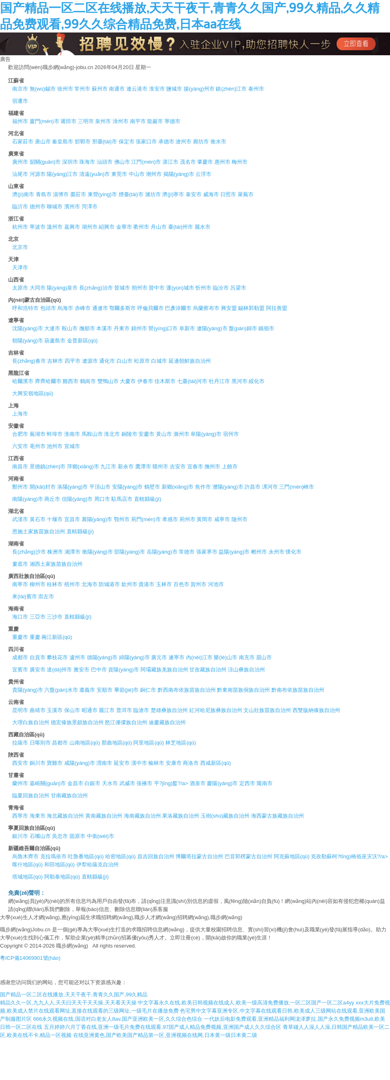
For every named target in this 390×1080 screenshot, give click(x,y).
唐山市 (43, 142)
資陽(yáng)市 (123, 670)
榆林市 (156, 763)
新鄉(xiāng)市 (178, 487)
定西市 (247, 783)
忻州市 (203, 288)
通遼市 (100, 308)
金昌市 (75, 783)
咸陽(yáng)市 (79, 763)
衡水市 (218, 142)
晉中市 (157, 288)
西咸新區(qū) (215, 763)
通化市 (107, 361)
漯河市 (270, 487)
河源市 (38, 174)
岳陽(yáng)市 (162, 552)
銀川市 (20, 836)
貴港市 (146, 584)
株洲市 (55, 552)
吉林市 (55, 361)
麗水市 (202, 227)
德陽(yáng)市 (102, 657)
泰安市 (194, 194)
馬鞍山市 (92, 434)
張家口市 (146, 142)
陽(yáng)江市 (62, 174)
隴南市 (265, 783)
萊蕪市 (246, 194)
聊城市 (55, 206)
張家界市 (206, 552)
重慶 (35, 637)
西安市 (20, 763)
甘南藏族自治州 (69, 795)
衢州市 (141, 227)
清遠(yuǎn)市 (94, 174)
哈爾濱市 (22, 381)
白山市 (124, 361)
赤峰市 (83, 308)
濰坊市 (153, 194)
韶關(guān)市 (45, 162)
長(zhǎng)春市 (29, 361)
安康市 (174, 763)
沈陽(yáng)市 (27, 328)
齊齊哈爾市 (48, 381)
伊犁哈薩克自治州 (97, 864)
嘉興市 (72, 227)
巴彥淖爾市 (178, 308)
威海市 (211, 194)
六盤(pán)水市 (61, 690)
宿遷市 (20, 101)
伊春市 (145, 381)
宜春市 (195, 466)
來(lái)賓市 (24, 596)
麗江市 (107, 710)
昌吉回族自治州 (155, 856)
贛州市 (160, 466)
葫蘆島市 (54, 341)
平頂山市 (99, 487)
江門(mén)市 (146, 162)
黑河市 (239, 381)
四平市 (72, 361)
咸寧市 (222, 519)
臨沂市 (20, 206)
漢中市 (139, 763)
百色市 (181, 584)
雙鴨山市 (108, 381)
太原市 (20, 288)
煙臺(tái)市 (131, 194)
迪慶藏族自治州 (167, 722)
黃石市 (38, 519)
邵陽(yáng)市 (129, 552)
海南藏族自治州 (142, 816)
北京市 (20, 247)
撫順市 (87, 328)
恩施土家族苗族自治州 (38, 531)
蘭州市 (20, 783)
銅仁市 (148, 690)
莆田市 (68, 121)
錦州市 (139, 328)
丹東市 (122, 328)
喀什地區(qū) (27, 864)
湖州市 (90, 227)
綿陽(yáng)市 (134, 657)
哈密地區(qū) (120, 856)
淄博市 (61, 194)
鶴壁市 (152, 487)
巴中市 (99, 670)
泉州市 (103, 121)
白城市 (159, 361)
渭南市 (104, 763)
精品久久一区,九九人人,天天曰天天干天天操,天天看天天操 (68, 1003)
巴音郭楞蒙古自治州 (248, 856)
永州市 (276, 552)
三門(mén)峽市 (296, 487)
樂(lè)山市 (225, 657)
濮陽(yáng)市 (227, 487)
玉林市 (164, 584)
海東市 (38, 816)
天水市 (110, 783)
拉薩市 (20, 743)
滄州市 (183, 142)
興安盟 (229, 308)
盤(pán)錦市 (243, 328)
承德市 (166, 142)
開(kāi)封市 (43, 487)
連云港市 (136, 89)
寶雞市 (55, 763)
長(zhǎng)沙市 (29, 552)
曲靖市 (38, 710)
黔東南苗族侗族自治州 (243, 690)
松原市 (142, 361)
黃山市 (164, 434)
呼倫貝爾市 (150, 308)
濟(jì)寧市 (173, 194)
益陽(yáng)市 (234, 552)
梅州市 (239, 162)
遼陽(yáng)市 (212, 328)
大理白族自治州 (30, 722)
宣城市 (72, 446)
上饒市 (230, 466)
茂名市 (188, 162)
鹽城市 (174, 89)
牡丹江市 (219, 381)
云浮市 (203, 174)
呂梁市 (238, 288)
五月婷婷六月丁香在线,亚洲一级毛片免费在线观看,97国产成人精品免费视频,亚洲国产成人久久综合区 (162, 1027)
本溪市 (104, 328)
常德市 (187, 552)
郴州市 (259, 552)
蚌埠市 (55, 434)
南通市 (117, 89)
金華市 (124, 227)
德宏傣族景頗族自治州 (77, 722)
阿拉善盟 (276, 308)
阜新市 (187, 328)
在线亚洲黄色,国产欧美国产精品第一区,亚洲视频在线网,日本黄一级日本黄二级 (165, 1035)
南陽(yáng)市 (27, 499)
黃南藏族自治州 (103, 816)
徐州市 (65, 89)
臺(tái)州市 (180, 227)
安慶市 (146, 434)
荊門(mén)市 (146, 519)
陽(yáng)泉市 (62, 288)
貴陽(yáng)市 (27, 690)
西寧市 (20, 816)
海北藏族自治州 (65, 816)
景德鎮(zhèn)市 (48, 466)
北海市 (90, 584)
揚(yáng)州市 (199, 89)
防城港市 (109, 584)
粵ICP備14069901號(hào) (30, 958)
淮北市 (112, 434)
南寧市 (20, 584)
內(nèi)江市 (199, 657)
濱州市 (72, 206)
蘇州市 (100, 89)
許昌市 (252, 487)
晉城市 (122, 288)
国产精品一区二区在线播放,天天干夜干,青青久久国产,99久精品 (73, 994)
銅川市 (38, 763)
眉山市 (264, 657)
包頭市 (48, 308)
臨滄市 (141, 710)
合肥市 (20, 434)
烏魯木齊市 (25, 856)
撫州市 (212, 466)
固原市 (77, 836)
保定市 (126, 142)
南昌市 (20, 466)
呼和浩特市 (25, 308)
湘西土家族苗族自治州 (56, 564)
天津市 (20, 267)
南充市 (247, 657)
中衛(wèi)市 (100, 836)
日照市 (228, 194)
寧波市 (38, 227)
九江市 (108, 466)
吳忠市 (60, 836)
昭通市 (90, 710)
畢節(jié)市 (126, 690)
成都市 (20, 657)
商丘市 (52, 499)
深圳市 (70, 162)
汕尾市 (20, 174)
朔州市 (139, 288)
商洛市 (191, 763)
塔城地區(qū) (27, 877)
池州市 (55, 446)
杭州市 (20, 227)
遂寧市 (176, 657)
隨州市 (239, 519)
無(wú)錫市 (43, 89)
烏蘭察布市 (206, 308)
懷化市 (293, 552)
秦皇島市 (62, 142)
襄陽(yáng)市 (97, 519)
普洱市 (124, 710)
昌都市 (60, 743)
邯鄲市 (83, 142)
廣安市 (38, 670)
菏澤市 (90, 206)
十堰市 (55, 519)
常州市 (82, 89)
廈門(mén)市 (44, 121)
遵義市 (87, 690)
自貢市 (38, 657)
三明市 (86, 121)
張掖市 (144, 783)
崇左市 (46, 596)
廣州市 (20, 162)
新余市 (126, 466)
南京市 (20, 89)
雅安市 (81, 670)
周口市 (102, 499)
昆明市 (20, 710)
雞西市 (70, 381)
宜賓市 (20, 670)
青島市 (44, 194)
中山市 (137, 174)
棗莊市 (78, 194)
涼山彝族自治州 (246, 670)
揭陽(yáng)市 (178, 174)
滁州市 (181, 434)
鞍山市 (70, 328)
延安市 (122, 763)
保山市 (72, 710)
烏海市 (65, 308)
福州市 (20, 121)
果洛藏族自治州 (180, 816)
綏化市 (256, 381)
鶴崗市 (88, 381)
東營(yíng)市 (102, 194)
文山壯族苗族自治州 (267, 710)
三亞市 (38, 617)
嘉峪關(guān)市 (48, 783)
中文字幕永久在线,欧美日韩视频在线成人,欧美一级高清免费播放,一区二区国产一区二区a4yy (246, 1003)
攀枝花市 (57, 657)
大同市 (38, 288)
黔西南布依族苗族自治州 (187, 690)
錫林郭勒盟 (251, 308)
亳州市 (38, 446)
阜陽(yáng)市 (206, 434)
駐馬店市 (121, 499)
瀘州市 (77, 657)
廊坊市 (201, 142)
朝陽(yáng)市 (27, 341)
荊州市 (187, 519)
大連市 (52, 328)
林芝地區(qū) (180, 743)
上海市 (20, 414)
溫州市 (55, 227)
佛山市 (122, 162)
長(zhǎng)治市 (96, 288)
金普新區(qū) (82, 341)
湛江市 (170, 162)
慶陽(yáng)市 (222, 783)
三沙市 (55, 617)
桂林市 (55, 584)
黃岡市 (204, 519)
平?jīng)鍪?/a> (171, 783)
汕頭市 (105, 162)
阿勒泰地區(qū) (62, 877)
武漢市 (20, 519)
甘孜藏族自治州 (207, 670)
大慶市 (128, 381)
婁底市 (20, 564)
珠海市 (87, 162)
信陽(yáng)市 (77, 499)
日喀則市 (40, 743)
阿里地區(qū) (148, 743)
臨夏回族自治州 (30, 795)
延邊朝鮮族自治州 (190, 361)
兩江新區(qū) (56, 637)
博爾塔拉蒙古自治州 (199, 856)
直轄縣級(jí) (147, 499)
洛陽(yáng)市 (72, 487)
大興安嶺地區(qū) (32, 393)
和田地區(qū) (59, 864)
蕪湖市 (38, 434)
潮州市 (154, 174)
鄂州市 (122, 519)
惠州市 (222, 162)
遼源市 (90, 361)
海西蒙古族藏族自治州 (277, 816)
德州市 (38, 206)
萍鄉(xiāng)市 (83, 466)
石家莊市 (22, 142)
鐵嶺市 (266, 328)
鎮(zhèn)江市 (231, 89)
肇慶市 (205, 162)
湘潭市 (72, 552)
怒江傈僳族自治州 (126, 722)
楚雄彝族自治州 (169, 710)
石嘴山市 (40, 836)
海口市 (20, 617)
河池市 (216, 584)
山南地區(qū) (84, 743)
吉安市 (178, 466)
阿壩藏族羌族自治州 (164, 670)
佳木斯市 (165, 381)
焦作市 (203, 487)
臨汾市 (221, 288)
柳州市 (38, 584)
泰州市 (256, 89)
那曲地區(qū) (117, 743)
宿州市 (231, 434)
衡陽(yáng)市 (97, 552)
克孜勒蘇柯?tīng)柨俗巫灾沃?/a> (349, 856)
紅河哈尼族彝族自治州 (215, 710)
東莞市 (119, 174)
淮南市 (72, 434)
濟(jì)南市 (23, 194)
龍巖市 (155, 121)
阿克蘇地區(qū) (292, 856)
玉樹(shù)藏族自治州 (225, 816)
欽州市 (129, 584)
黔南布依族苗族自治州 (297, 690)
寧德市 (172, 121)
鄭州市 (20, 487)
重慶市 (20, 637)
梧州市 (72, 584)
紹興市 (107, 227)
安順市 (105, 690)
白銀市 (92, 783)
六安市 (20, 446)
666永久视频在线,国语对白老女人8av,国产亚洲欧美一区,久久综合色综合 (118, 1019)
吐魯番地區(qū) (86, 856)
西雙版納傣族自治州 (316, 710)
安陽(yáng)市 (127, 487)
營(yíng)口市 (163, 328)
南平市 (138, 121)
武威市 (127, 783)
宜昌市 (72, 519)
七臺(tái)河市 (192, 381)
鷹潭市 (143, 466)
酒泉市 (198, 783)
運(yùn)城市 (180, 288)
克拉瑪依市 (53, 856)
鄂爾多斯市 (122, 308)
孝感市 (170, 519)
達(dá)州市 (59, 670)
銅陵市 (129, 434)
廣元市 (159, 657)
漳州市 (120, 121)
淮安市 (157, 89)
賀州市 (198, 584)
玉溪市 (55, 710)
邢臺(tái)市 (104, 142)
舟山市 (159, 227)
